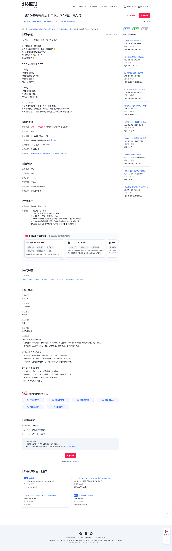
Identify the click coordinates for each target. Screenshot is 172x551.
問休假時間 (34, 400)
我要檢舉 (76, 461)
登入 (37, 430)
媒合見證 (103, 6)
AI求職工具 (82, 6)
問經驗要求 (59, 400)
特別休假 (60, 279)
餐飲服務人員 (36, 153)
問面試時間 (84, 400)
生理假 (52, 279)
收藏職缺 (147, 21)
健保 (30, 279)
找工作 (72, 6)
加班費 (37, 279)
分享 (127, 29)
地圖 (54, 140)
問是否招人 (109, 400)
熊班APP (166, 535)
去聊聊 (132, 15)
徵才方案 (113, 6)
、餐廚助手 (46, 153)
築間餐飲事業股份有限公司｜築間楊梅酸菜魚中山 (56, 29)
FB (86, 533)
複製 (145, 29)
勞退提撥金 (70, 279)
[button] (119, 248)
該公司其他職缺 (68, 21)
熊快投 (145, 15)
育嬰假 (44, 279)
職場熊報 (93, 6)
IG (80, 533)
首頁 (29, 29)
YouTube (91, 533)
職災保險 (80, 279)
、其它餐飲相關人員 (59, 153)
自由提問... (60, 407)
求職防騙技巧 (71, 446)
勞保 (24, 279)
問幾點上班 (34, 407)
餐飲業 (39, 29)
